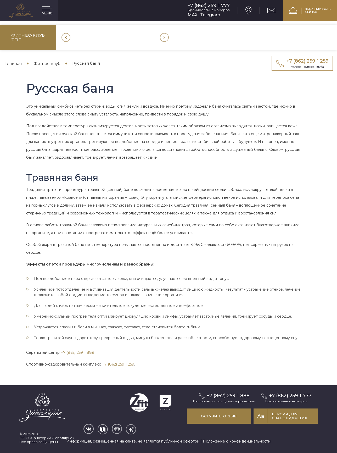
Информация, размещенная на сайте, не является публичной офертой (132, 441)
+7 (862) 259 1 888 (77, 352)
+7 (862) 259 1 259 (118, 364)
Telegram (210, 14)
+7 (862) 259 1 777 (209, 5)
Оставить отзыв (219, 416)
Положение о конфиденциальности (237, 441)
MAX (193, 14)
